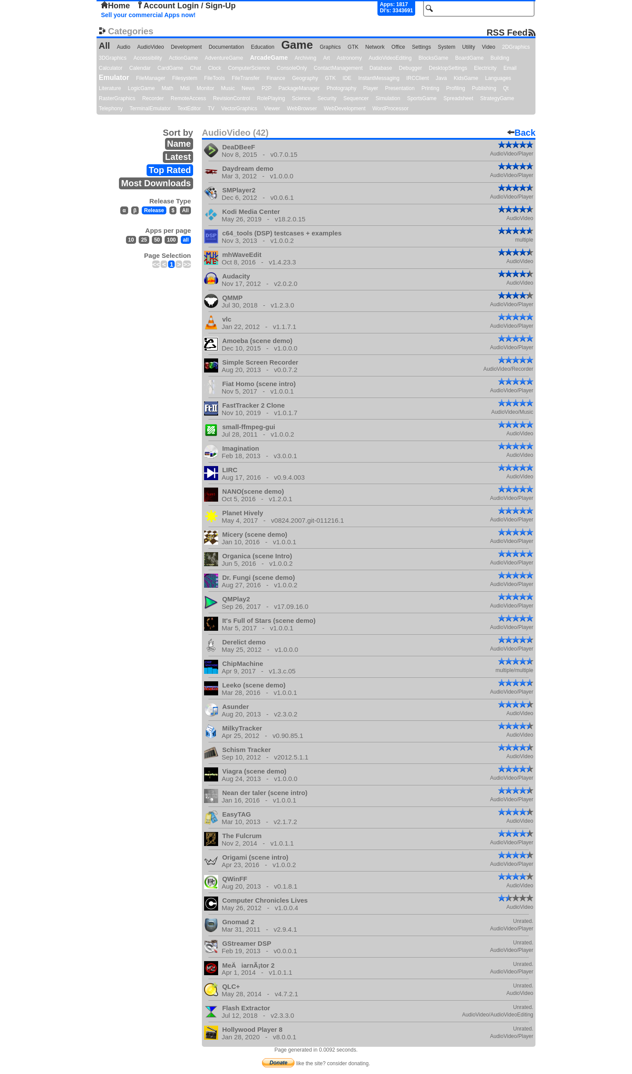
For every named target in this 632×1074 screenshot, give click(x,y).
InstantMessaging (378, 78)
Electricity (485, 68)
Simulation (388, 98)
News (248, 88)
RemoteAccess (188, 98)
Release (154, 210)
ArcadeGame (268, 57)
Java (441, 78)
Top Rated (170, 170)
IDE (347, 78)
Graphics (330, 47)
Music (228, 88)
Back (521, 132)
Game (297, 44)
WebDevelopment (345, 108)
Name (179, 143)
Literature (110, 88)
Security (326, 98)
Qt (506, 88)
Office (398, 47)
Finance (275, 78)
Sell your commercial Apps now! (148, 14)
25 (144, 240)
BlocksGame (434, 58)
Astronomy (349, 58)
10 (131, 240)
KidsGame (466, 78)
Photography (341, 88)
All (104, 46)
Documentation (226, 47)
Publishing (484, 88)
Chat (195, 68)
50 (157, 240)
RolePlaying (271, 98)
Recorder (153, 98)
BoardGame (469, 58)
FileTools (214, 78)
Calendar (140, 68)
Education (262, 47)
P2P (267, 88)
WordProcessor (390, 108)
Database (381, 68)
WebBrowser (302, 108)
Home (115, 5)
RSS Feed (507, 32)
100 (171, 240)
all (186, 240)
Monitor (205, 88)
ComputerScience (249, 68)
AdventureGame (224, 58)
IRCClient (417, 78)
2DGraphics (516, 47)
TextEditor (189, 108)
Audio (123, 47)
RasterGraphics (117, 98)
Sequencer (356, 98)
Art (326, 58)
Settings (421, 47)
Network (374, 47)
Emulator (114, 77)
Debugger (410, 68)
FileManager (150, 78)
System (446, 47)
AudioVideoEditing (390, 58)
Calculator (110, 68)
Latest (178, 157)
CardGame (170, 68)
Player (370, 88)
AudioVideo (150, 47)
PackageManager (299, 88)
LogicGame (141, 88)
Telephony (111, 108)
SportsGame (421, 98)
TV (211, 108)
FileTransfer (246, 78)
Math (167, 88)
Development (186, 47)
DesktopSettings (448, 68)
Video (488, 47)
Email (510, 68)
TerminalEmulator (149, 108)
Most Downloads (156, 183)
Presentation (399, 88)
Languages (498, 78)
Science (301, 98)
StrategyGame (497, 98)
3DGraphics (112, 58)
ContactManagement (338, 68)
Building (499, 58)
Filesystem (184, 78)
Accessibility (147, 58)
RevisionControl (231, 98)
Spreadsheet (458, 98)
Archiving (305, 58)
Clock (214, 68)
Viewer (272, 108)
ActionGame (183, 58)
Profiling (455, 88)
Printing (430, 88)
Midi (185, 88)
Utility (468, 47)
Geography (305, 78)
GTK (353, 47)
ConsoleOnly (292, 68)
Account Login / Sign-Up (186, 5)
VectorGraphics (239, 108)
